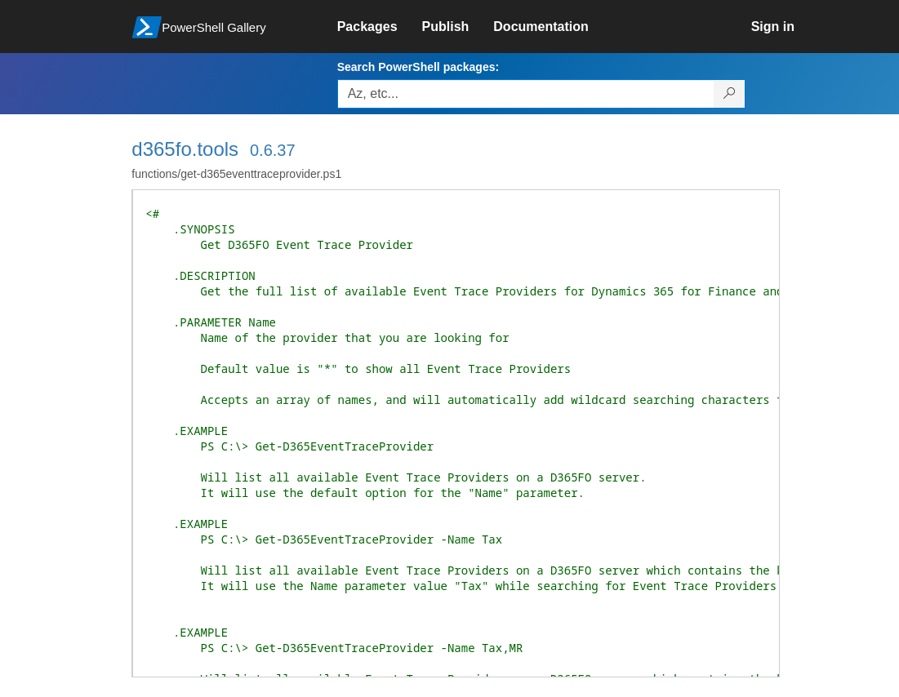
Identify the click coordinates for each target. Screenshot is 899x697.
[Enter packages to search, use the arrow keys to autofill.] (525, 94)
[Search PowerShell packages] (729, 94)
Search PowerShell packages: (418, 66)
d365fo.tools (184, 149)
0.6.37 (273, 150)
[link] (379, 27)
